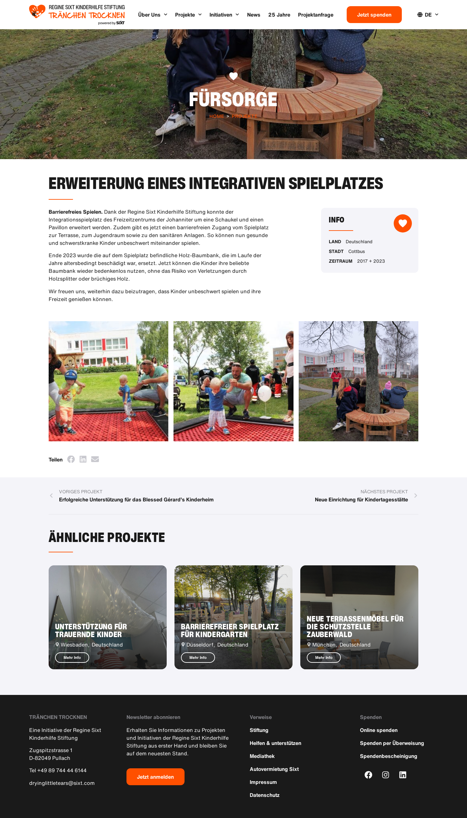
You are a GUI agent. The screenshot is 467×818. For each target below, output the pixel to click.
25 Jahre (279, 15)
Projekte (188, 14)
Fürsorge (233, 98)
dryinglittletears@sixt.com (62, 783)
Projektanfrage (315, 15)
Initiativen (224, 14)
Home (217, 116)
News (253, 15)
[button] (70, 459)
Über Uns (152, 14)
